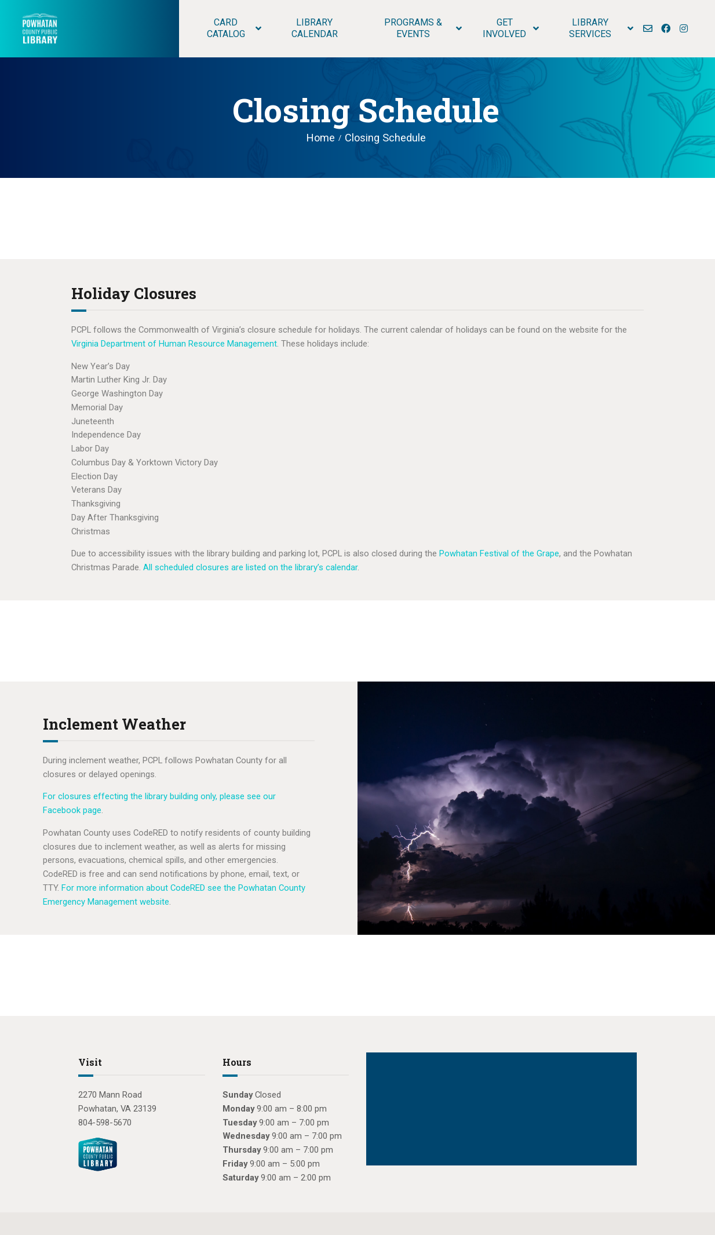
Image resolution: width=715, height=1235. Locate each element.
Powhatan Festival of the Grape (499, 553)
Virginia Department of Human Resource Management (174, 343)
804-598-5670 (105, 1122)
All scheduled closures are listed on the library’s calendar (250, 567)
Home (321, 137)
